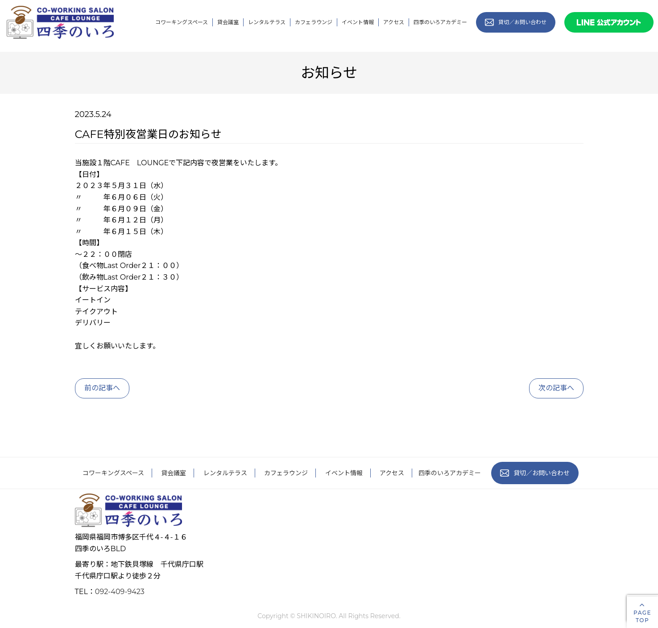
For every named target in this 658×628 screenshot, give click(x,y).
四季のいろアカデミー (440, 22)
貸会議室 (228, 22)
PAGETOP (642, 612)
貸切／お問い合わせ (535, 473)
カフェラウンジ (313, 22)
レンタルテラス (267, 22)
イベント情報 (358, 22)
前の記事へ (102, 388)
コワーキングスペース (181, 22)
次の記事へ (556, 388)
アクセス (393, 22)
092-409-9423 (120, 591)
